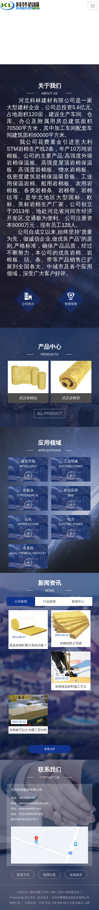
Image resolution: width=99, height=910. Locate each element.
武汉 (66, 902)
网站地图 (35, 892)
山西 (87, 902)
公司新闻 (21, 601)
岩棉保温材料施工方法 (70, 686)
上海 (53, 902)
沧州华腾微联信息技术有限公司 (70, 897)
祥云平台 (30, 897)
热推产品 (14, 902)
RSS (45, 892)
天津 (41, 902)
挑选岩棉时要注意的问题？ (28, 645)
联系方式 (23, 875)
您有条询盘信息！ (70, 892)
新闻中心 (78, 601)
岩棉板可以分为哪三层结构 (28, 730)
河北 (47, 902)
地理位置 (49, 875)
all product (49, 413)
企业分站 (22, 892)
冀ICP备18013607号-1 (24, 819)
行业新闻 (49, 601)
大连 (72, 902)
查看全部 (49, 749)
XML (53, 892)
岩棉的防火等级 (71, 643)
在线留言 (76, 875)
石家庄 (79, 902)
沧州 (59, 902)
